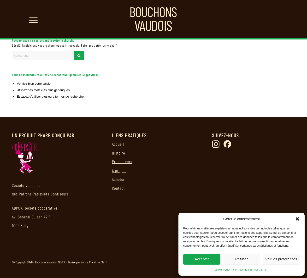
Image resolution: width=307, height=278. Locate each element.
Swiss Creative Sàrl (94, 262)
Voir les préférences (281, 259)
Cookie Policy (223, 269)
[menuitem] (32, 19)
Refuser (241, 259)
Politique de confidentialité (249, 269)
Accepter (202, 259)
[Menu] (32, 19)
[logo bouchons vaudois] (153, 19)
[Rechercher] (48, 55)
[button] (297, 219)
